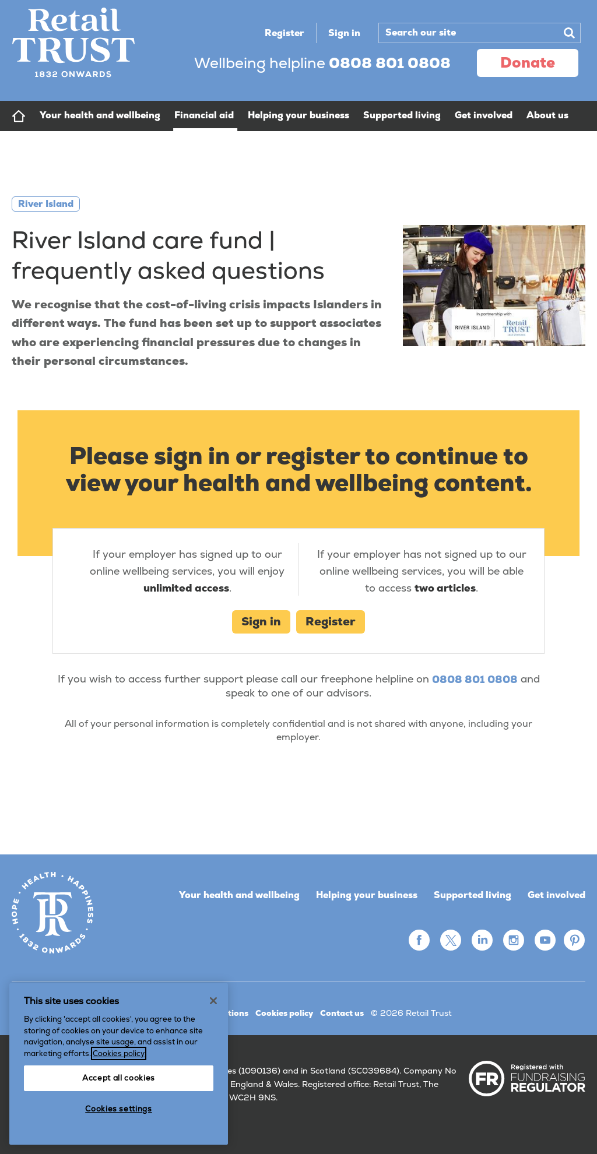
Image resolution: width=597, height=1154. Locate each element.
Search (569, 32)
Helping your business (366, 895)
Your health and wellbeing (239, 895)
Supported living (472, 895)
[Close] (213, 1001)
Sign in (344, 33)
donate (527, 62)
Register (284, 33)
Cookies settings (118, 1109)
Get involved (556, 895)
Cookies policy (284, 1013)
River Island (45, 204)
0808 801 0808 (475, 679)
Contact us (342, 1013)
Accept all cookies (118, 1078)
